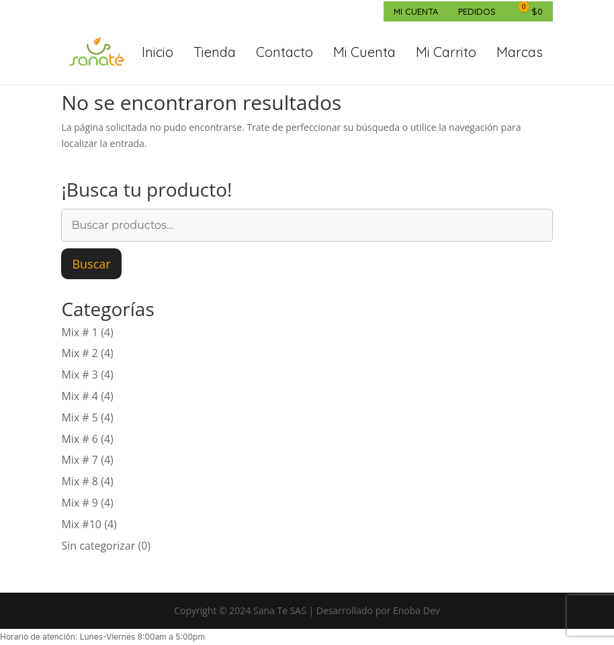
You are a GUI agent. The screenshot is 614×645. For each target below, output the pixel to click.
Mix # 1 (79, 332)
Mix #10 (81, 524)
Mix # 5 (79, 417)
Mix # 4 (79, 396)
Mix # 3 (79, 374)
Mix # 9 (79, 502)
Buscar (91, 264)
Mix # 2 (79, 353)
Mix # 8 (79, 481)
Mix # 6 (79, 439)
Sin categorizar (98, 545)
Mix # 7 (79, 459)
